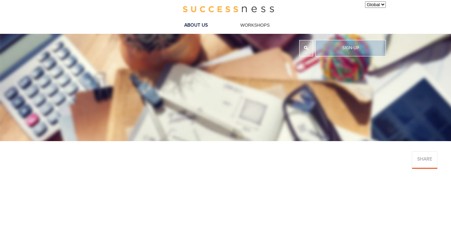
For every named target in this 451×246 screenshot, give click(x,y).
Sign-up (350, 48)
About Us (196, 25)
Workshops (255, 25)
